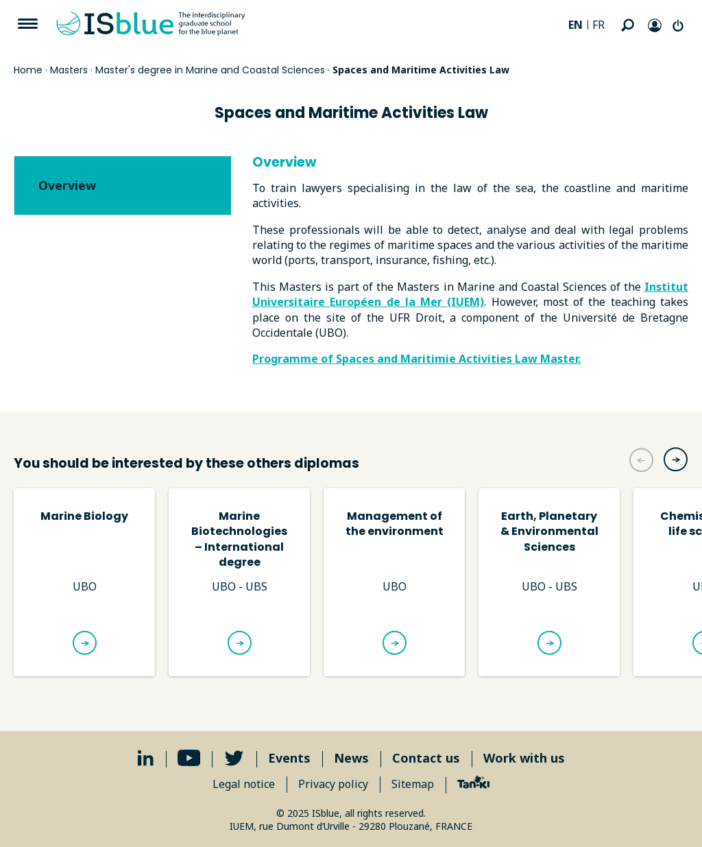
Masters (69, 70)
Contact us (426, 758)
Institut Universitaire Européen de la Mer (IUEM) (470, 294)
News (351, 758)
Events (289, 758)
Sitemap (412, 783)
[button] (675, 460)
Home (28, 70)
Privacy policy (333, 783)
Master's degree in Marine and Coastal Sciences (210, 70)
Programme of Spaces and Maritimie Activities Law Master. (416, 358)
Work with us (524, 758)
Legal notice (244, 783)
